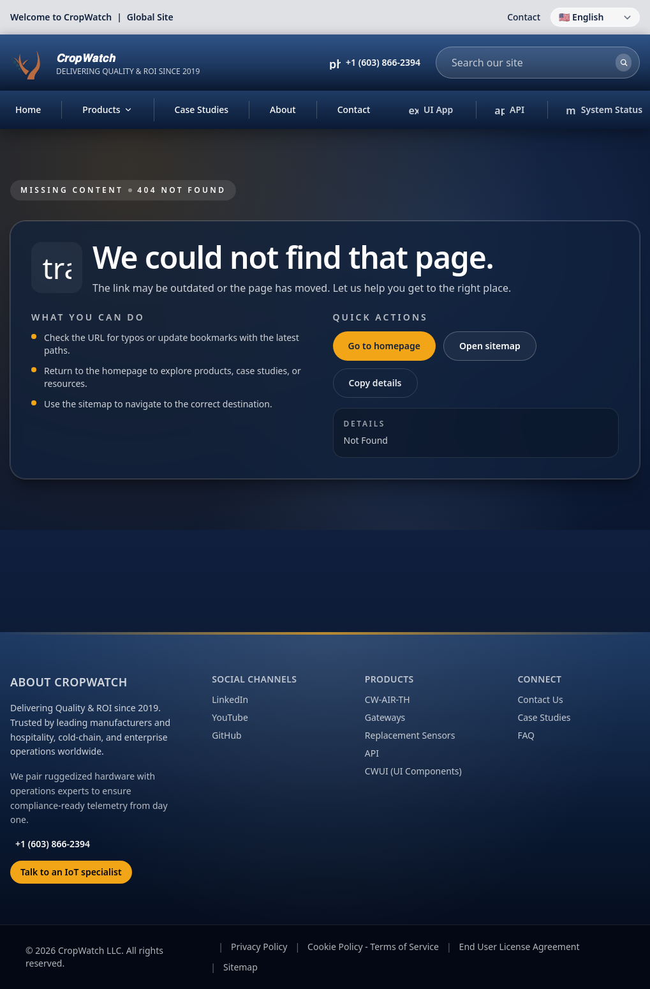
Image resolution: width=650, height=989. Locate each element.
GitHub (227, 735)
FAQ (526, 735)
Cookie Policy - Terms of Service (373, 946)
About (283, 109)
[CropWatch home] (105, 62)
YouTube (230, 717)
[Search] (624, 63)
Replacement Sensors (410, 735)
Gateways (385, 717)
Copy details (375, 383)
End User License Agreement (519, 946)
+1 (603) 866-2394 (383, 62)
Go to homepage (384, 346)
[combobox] (527, 62)
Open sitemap (490, 346)
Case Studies (202, 109)
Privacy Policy (259, 946)
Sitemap (240, 967)
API (509, 110)
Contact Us (540, 699)
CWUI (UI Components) (413, 771)
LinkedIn (230, 699)
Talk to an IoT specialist (71, 872)
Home (28, 109)
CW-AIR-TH (387, 699)
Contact (523, 17)
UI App (434, 110)
